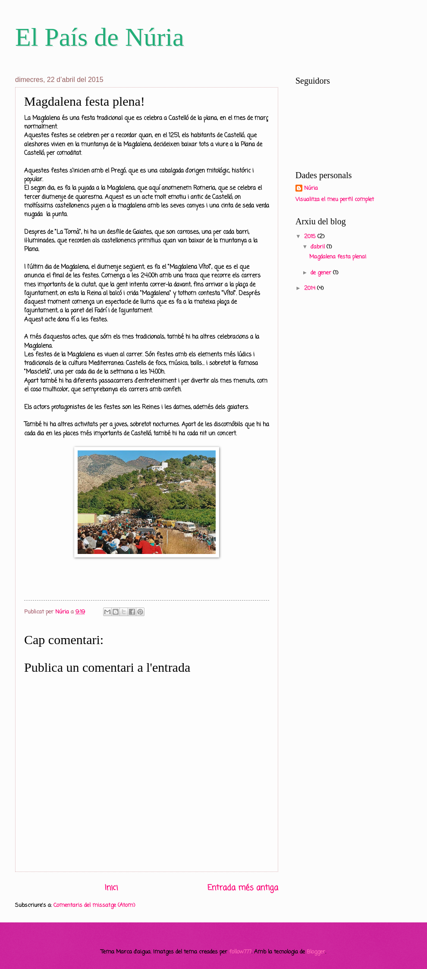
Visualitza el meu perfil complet (334, 199)
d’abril (319, 247)
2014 (310, 288)
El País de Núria (99, 37)
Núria (311, 188)
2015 (310, 237)
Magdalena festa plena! (337, 257)
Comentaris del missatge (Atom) (94, 905)
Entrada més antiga (242, 888)
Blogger (316, 952)
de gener (322, 273)
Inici (111, 888)
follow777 (240, 952)
